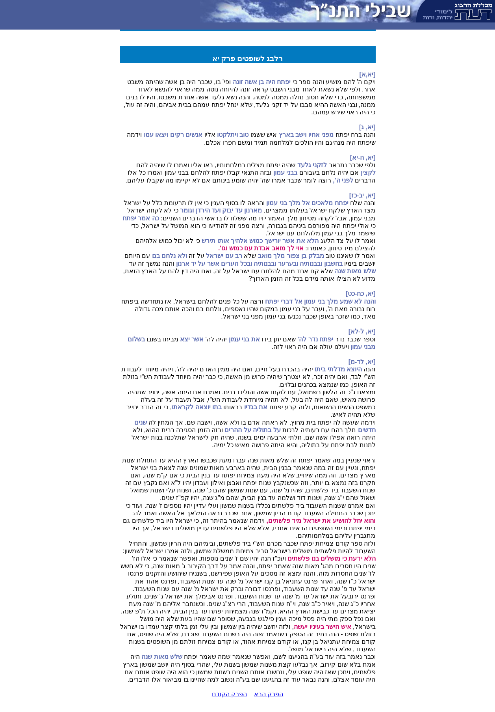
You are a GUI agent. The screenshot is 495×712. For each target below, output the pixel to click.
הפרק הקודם (229, 694)
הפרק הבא (268, 694)
